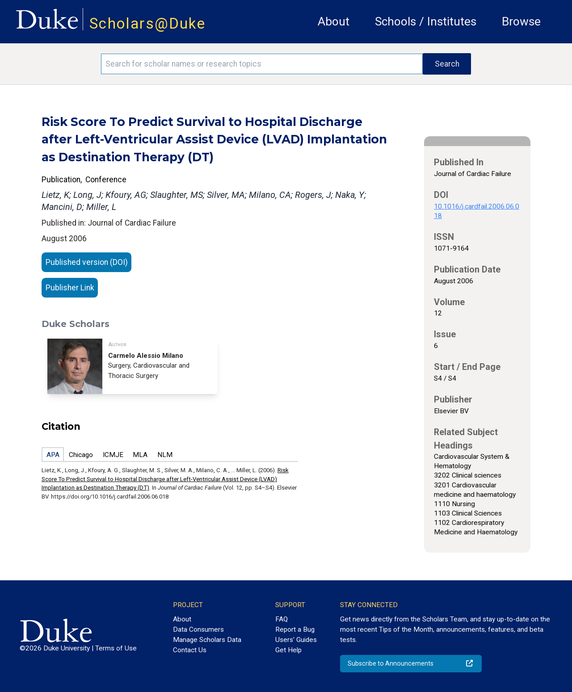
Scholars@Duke (147, 23)
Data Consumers (198, 629)
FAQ (281, 619)
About (333, 21)
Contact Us (189, 650)
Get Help (288, 650)
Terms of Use (116, 648)
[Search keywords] (262, 64)
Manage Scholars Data (207, 640)
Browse (521, 21)
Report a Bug (295, 629)
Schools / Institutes (425, 21)
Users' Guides (296, 640)
